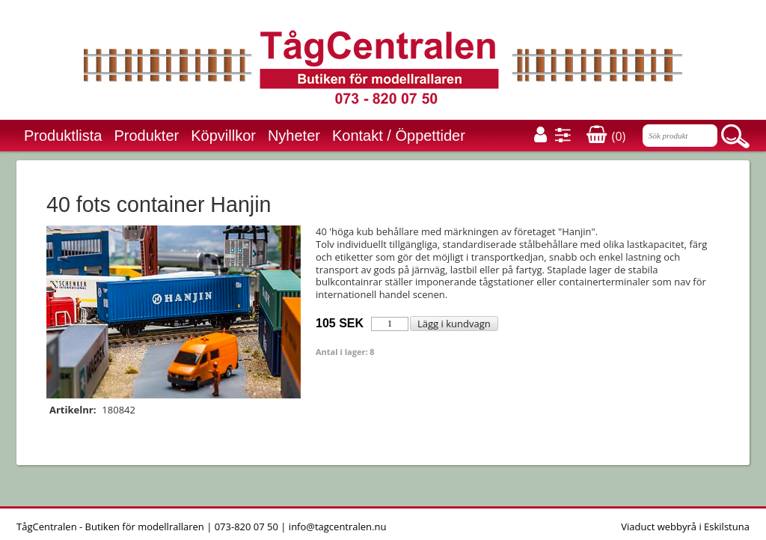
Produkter (147, 135)
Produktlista (63, 135)
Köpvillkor (223, 135)
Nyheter (294, 135)
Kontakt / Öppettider (398, 135)
